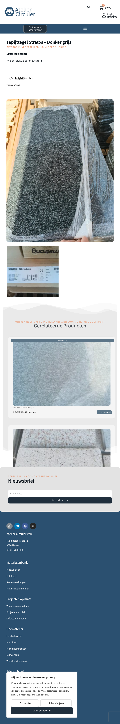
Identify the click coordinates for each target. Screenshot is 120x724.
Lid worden (12, 655)
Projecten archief (15, 612)
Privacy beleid (15, 671)
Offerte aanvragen (16, 618)
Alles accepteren (42, 710)
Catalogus (11, 576)
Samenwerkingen (16, 582)
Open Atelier (14, 629)
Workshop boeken (16, 649)
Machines (11, 642)
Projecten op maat (18, 599)
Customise (25, 703)
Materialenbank (17, 562)
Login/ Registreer (112, 16)
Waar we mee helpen (17, 606)
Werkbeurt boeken (16, 661)
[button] (85, 28)
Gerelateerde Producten (60, 326)
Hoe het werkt (14, 636)
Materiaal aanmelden (17, 588)
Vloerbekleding (32, 47)
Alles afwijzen (56, 703)
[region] (41, 695)
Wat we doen (13, 570)
